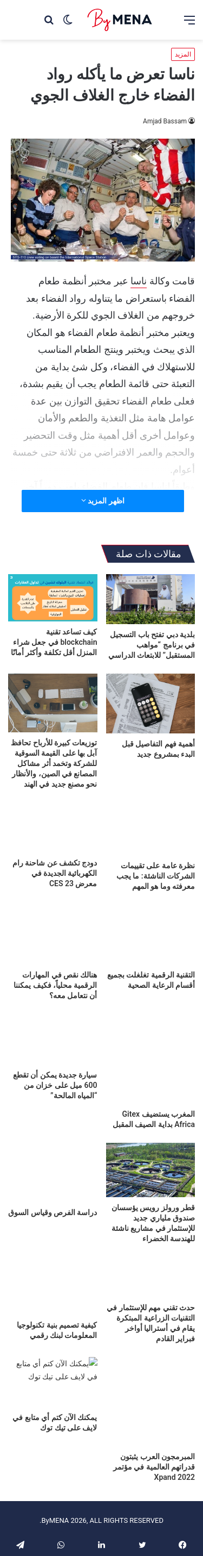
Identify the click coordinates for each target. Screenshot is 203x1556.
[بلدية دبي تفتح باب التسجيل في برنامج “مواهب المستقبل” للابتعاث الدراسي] (150, 599)
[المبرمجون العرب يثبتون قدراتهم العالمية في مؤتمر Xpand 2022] (150, 1382)
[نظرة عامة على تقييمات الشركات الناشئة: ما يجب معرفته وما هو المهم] (150, 828)
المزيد (183, 54)
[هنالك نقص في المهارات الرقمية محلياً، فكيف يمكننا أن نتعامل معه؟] (52, 934)
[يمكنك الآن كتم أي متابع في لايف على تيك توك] (52, 1382)
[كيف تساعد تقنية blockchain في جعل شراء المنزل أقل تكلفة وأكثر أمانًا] (52, 598)
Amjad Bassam (165, 121)
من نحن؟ (87, 1507)
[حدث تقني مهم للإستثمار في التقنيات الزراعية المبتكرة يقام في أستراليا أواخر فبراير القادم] (150, 1277)
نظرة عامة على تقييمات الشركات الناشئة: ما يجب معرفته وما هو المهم (155, 876)
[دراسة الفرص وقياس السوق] (52, 1173)
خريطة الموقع (69, 1524)
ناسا (138, 281)
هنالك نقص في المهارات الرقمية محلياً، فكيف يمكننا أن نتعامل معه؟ (55, 985)
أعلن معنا (122, 1507)
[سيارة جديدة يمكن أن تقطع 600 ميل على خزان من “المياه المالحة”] (52, 1039)
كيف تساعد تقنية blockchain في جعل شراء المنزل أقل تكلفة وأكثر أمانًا (54, 642)
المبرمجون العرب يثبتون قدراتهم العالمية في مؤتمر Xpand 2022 (154, 1427)
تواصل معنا (162, 1507)
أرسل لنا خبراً (44, 1507)
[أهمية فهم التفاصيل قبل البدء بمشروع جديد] (150, 703)
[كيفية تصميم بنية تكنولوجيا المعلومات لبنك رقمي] (52, 1282)
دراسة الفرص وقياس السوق (52, 1212)
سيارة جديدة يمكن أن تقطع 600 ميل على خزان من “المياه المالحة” (55, 1085)
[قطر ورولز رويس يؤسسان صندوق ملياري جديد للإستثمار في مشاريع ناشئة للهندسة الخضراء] (150, 1170)
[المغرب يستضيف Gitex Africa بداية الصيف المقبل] (150, 1059)
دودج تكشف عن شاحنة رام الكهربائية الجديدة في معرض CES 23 (54, 873)
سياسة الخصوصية (127, 1524)
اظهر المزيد (103, 500)
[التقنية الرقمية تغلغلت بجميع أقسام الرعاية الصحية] (150, 934)
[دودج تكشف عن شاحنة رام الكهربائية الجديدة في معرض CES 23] (52, 827)
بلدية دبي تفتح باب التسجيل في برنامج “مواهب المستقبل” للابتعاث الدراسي (151, 644)
